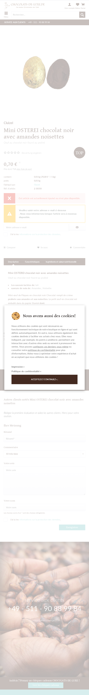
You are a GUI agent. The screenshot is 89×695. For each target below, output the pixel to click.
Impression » (17, 366)
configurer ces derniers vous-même (50, 346)
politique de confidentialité (41, 350)
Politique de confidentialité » (26, 371)
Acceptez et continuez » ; (44, 379)
